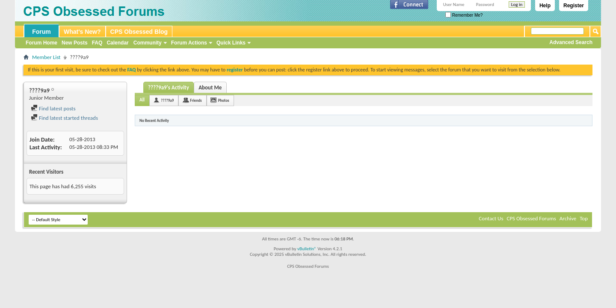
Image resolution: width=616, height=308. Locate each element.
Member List (46, 57)
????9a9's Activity (168, 87)
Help (545, 6)
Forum (41, 31)
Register (573, 6)
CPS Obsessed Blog (139, 31)
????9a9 (167, 100)
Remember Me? (464, 15)
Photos (223, 100)
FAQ (97, 43)
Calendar (117, 43)
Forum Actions (189, 43)
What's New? (82, 31)
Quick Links (231, 43)
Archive (568, 218)
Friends (195, 100)
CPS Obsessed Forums (531, 218)
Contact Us (491, 218)
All (142, 100)
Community (147, 43)
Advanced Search (570, 42)
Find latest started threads (64, 118)
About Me (210, 87)
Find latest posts (53, 108)
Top (584, 218)
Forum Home (41, 43)
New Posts (75, 43)
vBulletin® (307, 249)
